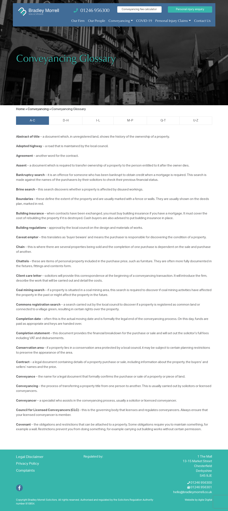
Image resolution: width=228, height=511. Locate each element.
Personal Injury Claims (171, 20)
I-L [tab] (98, 120)
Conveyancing (119, 20)
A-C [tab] (32, 120)
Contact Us (202, 20)
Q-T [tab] (163, 120)
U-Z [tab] (195, 120)
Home (20, 109)
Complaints (25, 470)
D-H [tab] (66, 120)
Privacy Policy (27, 463)
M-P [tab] (130, 120)
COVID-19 (144, 20)
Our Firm (78, 20)
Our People (96, 20)
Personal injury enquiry (190, 9)
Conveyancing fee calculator (139, 9)
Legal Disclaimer (29, 457)
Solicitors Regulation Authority (135, 500)
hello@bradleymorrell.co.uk (192, 492)
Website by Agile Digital (198, 500)
